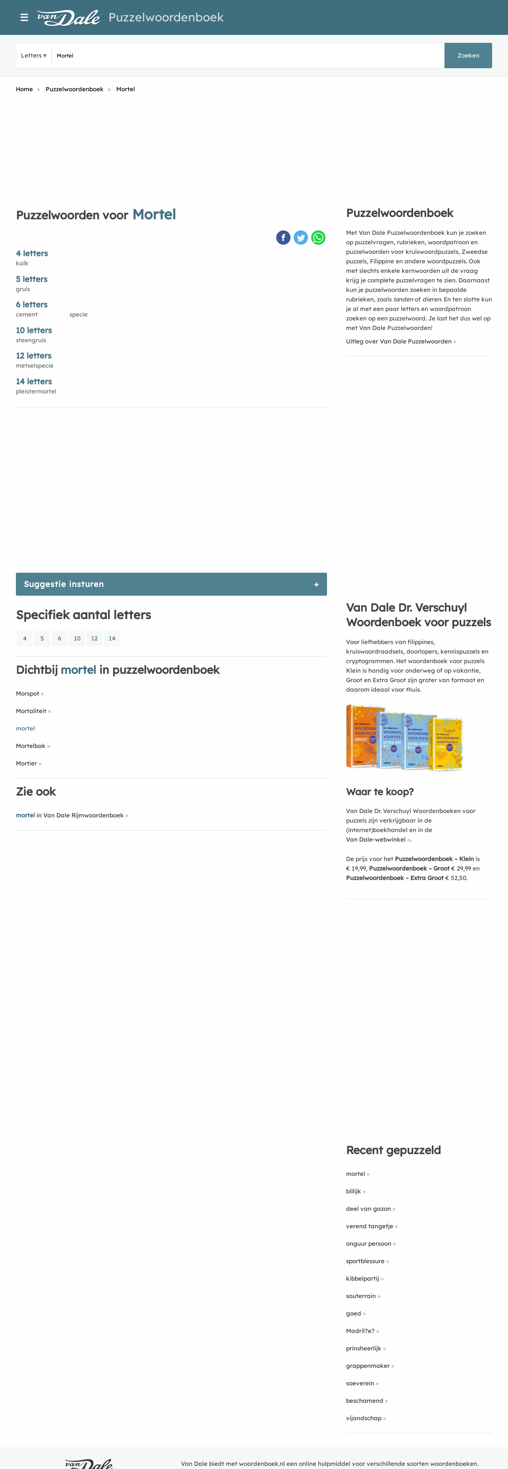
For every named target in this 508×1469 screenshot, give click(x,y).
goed (353, 1313)
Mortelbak (31, 746)
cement (27, 314)
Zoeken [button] (468, 55)
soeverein (360, 1383)
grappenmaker (368, 1365)
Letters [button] (31, 55)
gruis (23, 289)
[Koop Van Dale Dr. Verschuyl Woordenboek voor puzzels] (405, 770)
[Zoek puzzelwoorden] (151, 55)
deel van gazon (368, 1208)
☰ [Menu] (24, 17)
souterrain (361, 1296)
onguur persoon (368, 1243)
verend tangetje (369, 1226)
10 (77, 638)
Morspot (27, 693)
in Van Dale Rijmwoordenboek (70, 815)
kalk (22, 263)
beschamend (364, 1400)
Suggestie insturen (64, 584)
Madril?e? (360, 1331)
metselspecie (35, 365)
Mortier (26, 763)
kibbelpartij (362, 1278)
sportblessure (365, 1261)
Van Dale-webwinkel (376, 839)
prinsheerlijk (363, 1348)
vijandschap (363, 1418)
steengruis (31, 340)
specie (78, 314)
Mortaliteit (31, 711)
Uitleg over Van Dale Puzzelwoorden (399, 341)
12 (94, 638)
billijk (353, 1191)
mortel (355, 1174)
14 (112, 638)
